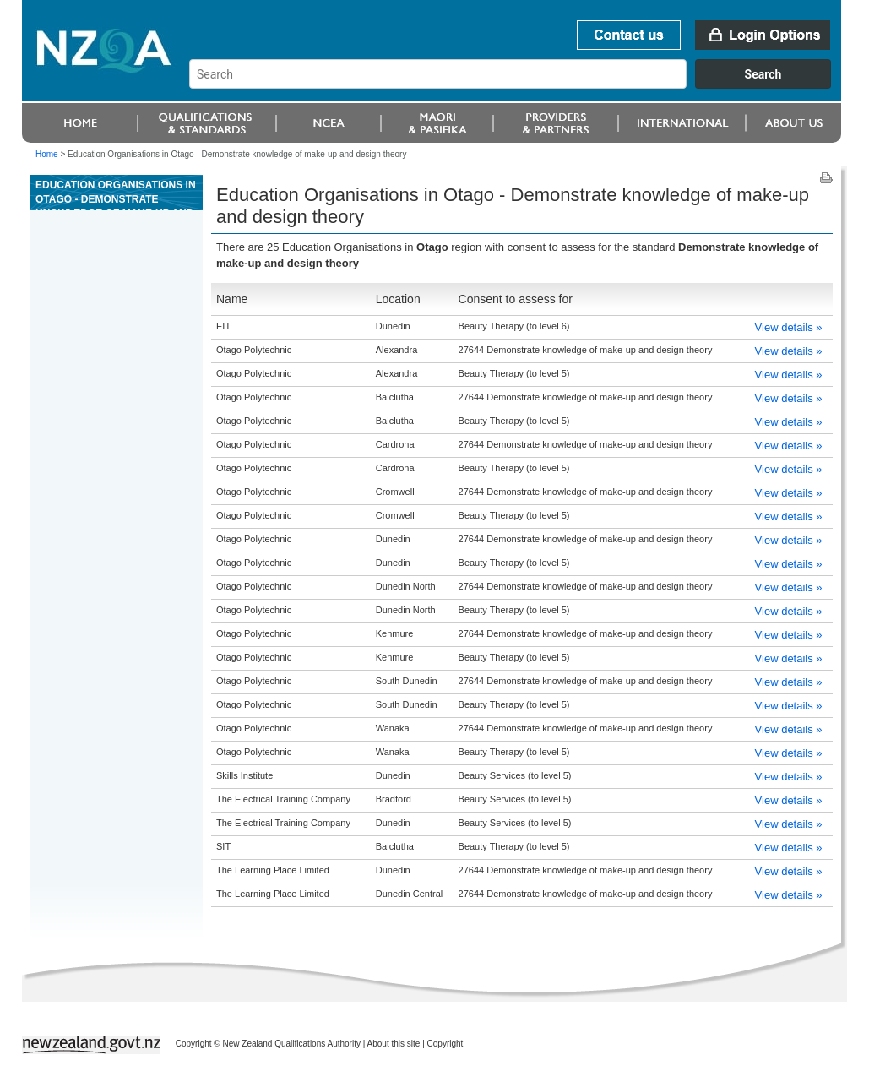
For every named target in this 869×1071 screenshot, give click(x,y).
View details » (789, 327)
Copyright (445, 1043)
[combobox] (518, 84)
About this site (394, 1043)
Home (46, 154)
